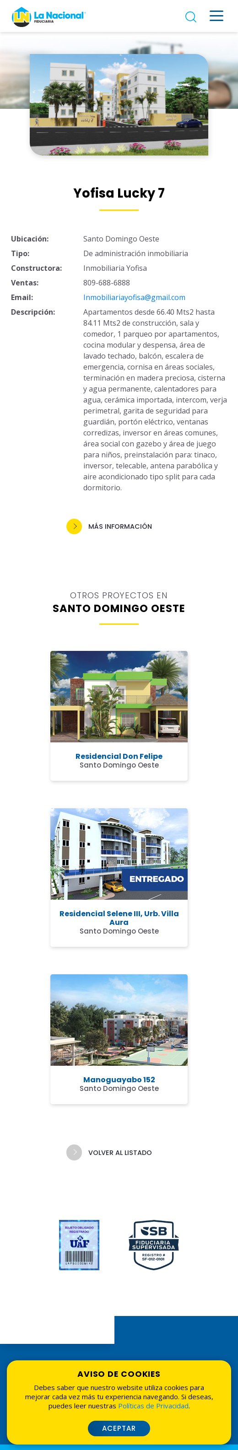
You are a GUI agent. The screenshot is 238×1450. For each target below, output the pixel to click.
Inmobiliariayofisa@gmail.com (134, 297)
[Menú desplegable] (216, 15)
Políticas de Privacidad (153, 1405)
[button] (119, 527)
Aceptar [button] (119, 1428)
